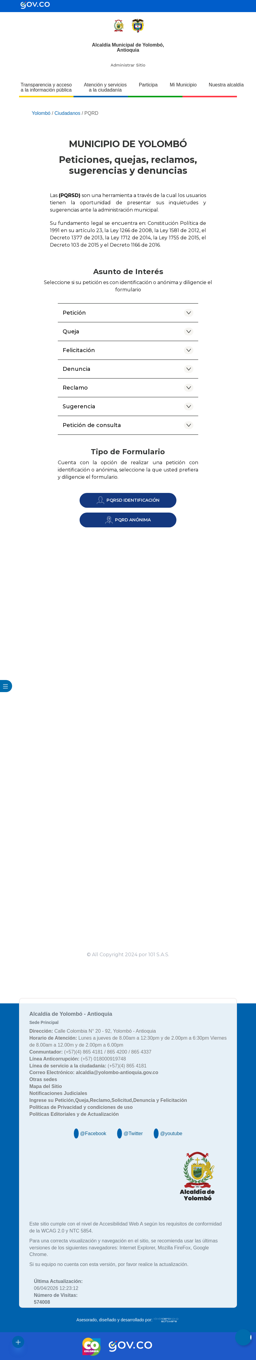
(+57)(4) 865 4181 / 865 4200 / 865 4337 (90, 1051)
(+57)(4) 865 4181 (87, 1065)
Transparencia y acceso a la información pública (46, 87)
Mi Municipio (183, 84)
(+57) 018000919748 (77, 1058)
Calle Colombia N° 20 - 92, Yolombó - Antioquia (92, 1031)
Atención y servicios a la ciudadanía (105, 87)
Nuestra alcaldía (226, 84)
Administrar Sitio (128, 65)
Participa (148, 84)
